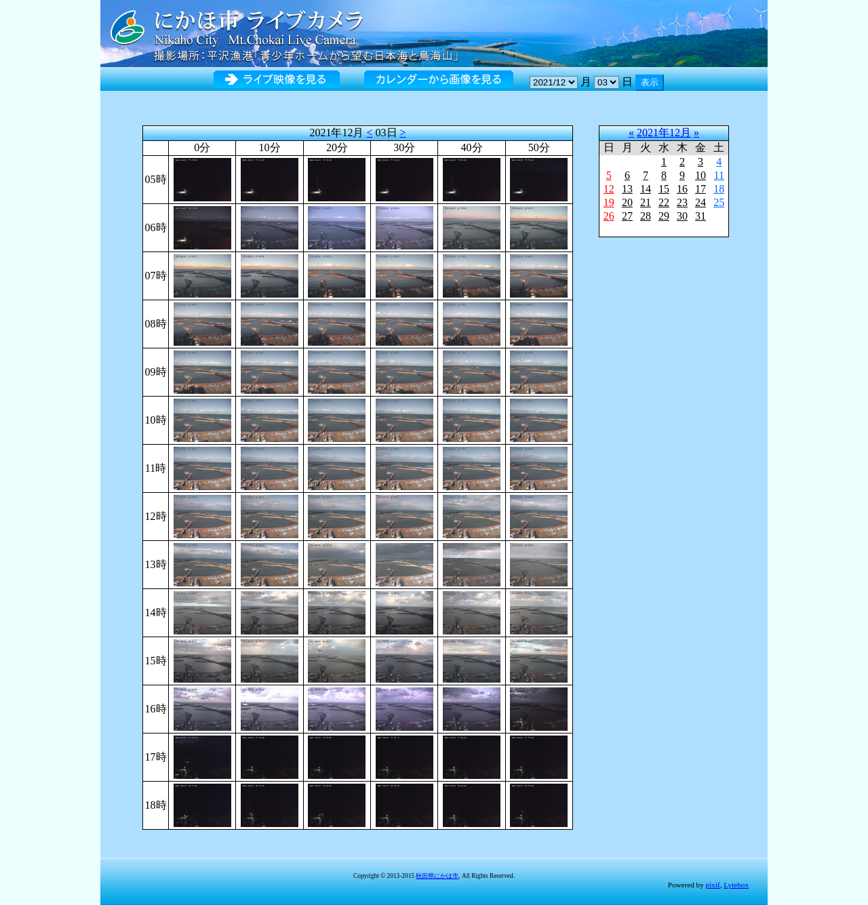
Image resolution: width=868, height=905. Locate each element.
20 (627, 202)
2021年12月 (664, 132)
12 (609, 189)
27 (627, 216)
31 (700, 216)
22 (663, 202)
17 (700, 189)
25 (718, 202)
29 (663, 216)
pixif (713, 885)
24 (700, 202)
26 (609, 216)
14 (645, 189)
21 (645, 202)
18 (718, 189)
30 (682, 216)
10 (700, 175)
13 (627, 189)
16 (682, 189)
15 (663, 189)
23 (682, 202)
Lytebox (736, 885)
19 (609, 202)
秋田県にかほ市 (437, 875)
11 (719, 175)
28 (645, 216)
